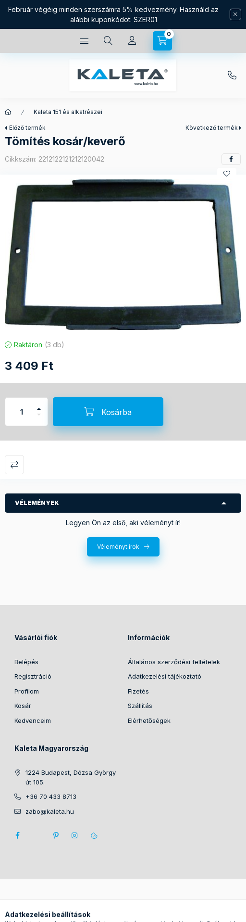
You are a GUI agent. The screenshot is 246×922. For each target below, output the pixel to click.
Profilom (26, 691)
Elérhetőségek (149, 720)
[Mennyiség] (22, 412)
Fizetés (138, 691)
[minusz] (39, 419)
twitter (36, 835)
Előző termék (27, 127)
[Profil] (132, 41)
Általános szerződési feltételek (174, 662)
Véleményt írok (118, 546)
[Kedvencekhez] (226, 173)
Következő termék (211, 127)
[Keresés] (108, 41)
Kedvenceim (32, 720)
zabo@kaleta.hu (49, 811)
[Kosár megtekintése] (162, 41)
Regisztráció (32, 676)
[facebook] (231, 159)
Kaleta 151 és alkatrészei (68, 111)
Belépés (26, 662)
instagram (75, 835)
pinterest (55, 835)
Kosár (22, 705)
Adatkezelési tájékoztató (164, 676)
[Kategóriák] (84, 41)
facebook (17, 835)
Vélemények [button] (37, 502)
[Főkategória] (8, 112)
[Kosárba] (108, 411)
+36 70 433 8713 (232, 75)
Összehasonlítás (14, 464)
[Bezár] (235, 14)
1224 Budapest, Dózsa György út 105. (70, 777)
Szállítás (140, 705)
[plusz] (39, 405)
